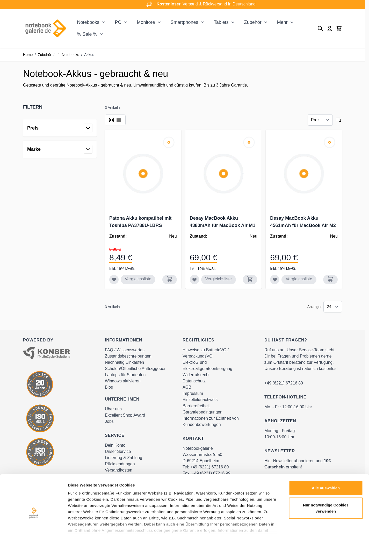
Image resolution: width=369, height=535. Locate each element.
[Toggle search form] (320, 28)
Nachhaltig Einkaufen (124, 362)
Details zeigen (275, 525)
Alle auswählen (326, 456)
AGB (187, 387)
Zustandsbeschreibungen (128, 356)
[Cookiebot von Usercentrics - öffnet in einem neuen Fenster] (33, 525)
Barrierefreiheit (196, 406)
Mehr (282, 22)
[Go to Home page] (45, 28)
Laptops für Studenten (125, 375)
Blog (109, 387)
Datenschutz (194, 381)
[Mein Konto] (329, 28)
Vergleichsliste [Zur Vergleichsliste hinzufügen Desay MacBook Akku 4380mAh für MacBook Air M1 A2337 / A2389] (218, 279)
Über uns (113, 409)
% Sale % (87, 34)
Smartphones (184, 22)
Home (28, 55)
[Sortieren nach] (320, 120)
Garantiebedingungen (202, 412)
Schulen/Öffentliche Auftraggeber (135, 368)
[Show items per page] (332, 306)
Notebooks (88, 22)
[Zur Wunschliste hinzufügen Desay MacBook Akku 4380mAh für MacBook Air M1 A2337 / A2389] (194, 279)
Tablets (221, 22)
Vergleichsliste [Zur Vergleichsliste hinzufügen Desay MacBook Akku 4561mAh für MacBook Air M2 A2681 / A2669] (299, 279)
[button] (60, 107)
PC (118, 22)
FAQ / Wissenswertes (124, 350)
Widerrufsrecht (196, 375)
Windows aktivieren (123, 381)
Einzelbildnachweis (200, 399)
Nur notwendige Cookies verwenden (326, 475)
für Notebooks (67, 55)
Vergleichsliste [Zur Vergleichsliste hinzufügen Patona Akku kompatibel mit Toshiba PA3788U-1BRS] (138, 279)
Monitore (146, 22)
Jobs (109, 421)
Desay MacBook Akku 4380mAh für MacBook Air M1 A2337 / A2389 (222, 225)
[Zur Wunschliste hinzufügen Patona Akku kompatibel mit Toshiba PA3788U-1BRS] (114, 279)
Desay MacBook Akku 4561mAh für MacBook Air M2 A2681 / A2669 (303, 225)
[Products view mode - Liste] (119, 120)
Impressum (193, 393)
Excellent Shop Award (125, 415)
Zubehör (253, 22)
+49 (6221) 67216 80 (283, 383)
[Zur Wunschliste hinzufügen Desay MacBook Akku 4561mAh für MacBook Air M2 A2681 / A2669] (274, 279)
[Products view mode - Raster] (111, 120)
